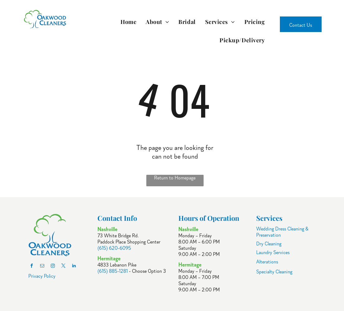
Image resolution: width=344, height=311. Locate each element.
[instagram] (52, 267)
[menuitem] (128, 21)
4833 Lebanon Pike (116, 265)
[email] (42, 267)
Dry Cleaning (268, 244)
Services (269, 218)
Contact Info (117, 218)
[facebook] (31, 267)
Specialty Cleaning (274, 272)
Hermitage (189, 264)
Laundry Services (273, 252)
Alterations (267, 262)
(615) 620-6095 (114, 248)
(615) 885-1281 (112, 271)
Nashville (188, 229)
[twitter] (63, 267)
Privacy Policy (41, 276)
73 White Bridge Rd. (118, 236)
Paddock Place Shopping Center (128, 242)
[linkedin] (74, 267)
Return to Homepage (175, 178)
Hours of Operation (208, 218)
